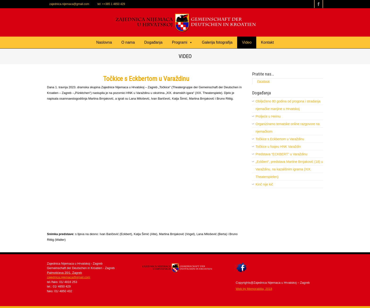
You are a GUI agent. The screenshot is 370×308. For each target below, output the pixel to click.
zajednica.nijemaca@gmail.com (69, 4)
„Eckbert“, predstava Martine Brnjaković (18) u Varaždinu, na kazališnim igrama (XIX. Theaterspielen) (289, 169)
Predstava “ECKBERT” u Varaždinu (281, 154)
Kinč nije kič (264, 184)
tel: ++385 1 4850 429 (111, 4)
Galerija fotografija (217, 42)
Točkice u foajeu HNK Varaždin (278, 146)
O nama (128, 42)
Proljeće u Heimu (268, 116)
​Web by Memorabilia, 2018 (254, 289)
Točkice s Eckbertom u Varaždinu (280, 139)
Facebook (263, 81)
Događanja (153, 42)
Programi (182, 42)
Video (247, 42)
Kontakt (267, 42)
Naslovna (104, 42)
